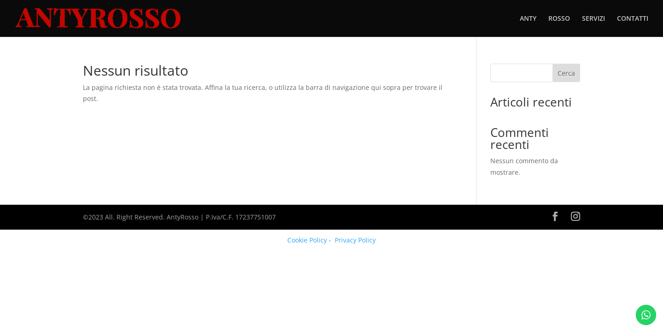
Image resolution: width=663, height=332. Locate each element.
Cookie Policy (307, 240)
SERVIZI (593, 19)
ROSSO (559, 19)
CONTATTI (632, 19)
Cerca (566, 73)
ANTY (528, 19)
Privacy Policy (355, 240)
